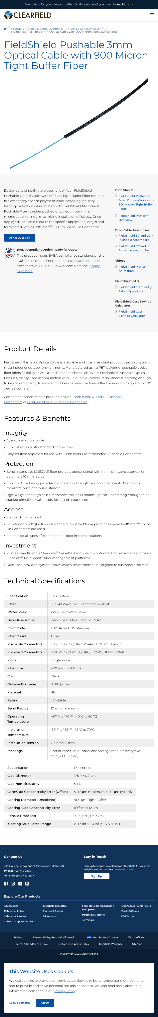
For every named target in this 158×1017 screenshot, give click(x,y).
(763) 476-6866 (22, 870)
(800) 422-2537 (50, 266)
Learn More (77, 4)
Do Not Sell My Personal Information (55, 937)
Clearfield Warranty (110, 943)
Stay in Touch (95, 857)
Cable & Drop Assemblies (19, 921)
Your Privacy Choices (102, 937)
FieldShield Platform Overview (131, 218)
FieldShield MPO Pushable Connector (57, 402)
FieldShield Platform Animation (131, 269)
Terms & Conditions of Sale (32, 943)
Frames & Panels (53, 911)
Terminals (88, 919)
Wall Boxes (127, 916)
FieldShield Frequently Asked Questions (133, 289)
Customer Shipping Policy (73, 943)
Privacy (18, 937)
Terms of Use (136, 937)
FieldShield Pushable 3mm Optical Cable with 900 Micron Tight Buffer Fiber (134, 202)
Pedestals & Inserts (93, 914)
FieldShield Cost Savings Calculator (130, 314)
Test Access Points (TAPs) (136, 905)
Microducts (50, 916)
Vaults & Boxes (130, 911)
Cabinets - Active (14, 911)
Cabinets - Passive (15, 916)
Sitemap (137, 943)
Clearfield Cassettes (55, 905)
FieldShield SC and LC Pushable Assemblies (132, 238)
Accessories (11, 905)
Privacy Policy (65, 991)
